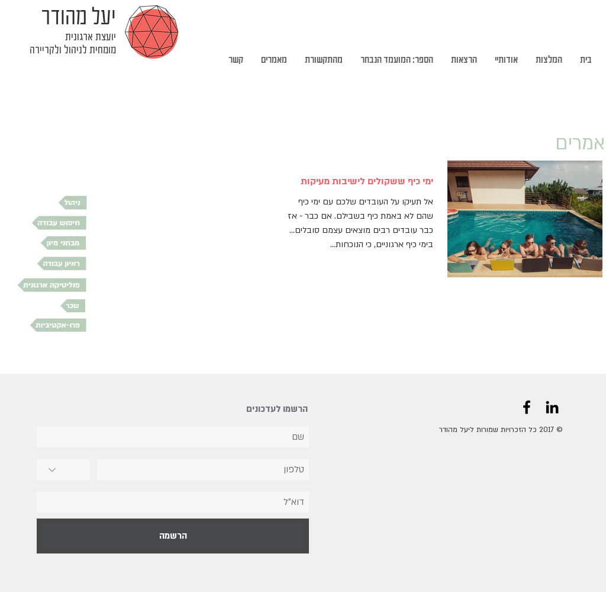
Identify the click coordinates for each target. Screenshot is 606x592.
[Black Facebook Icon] (527, 407)
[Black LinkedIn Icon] (552, 407)
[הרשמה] (173, 536)
